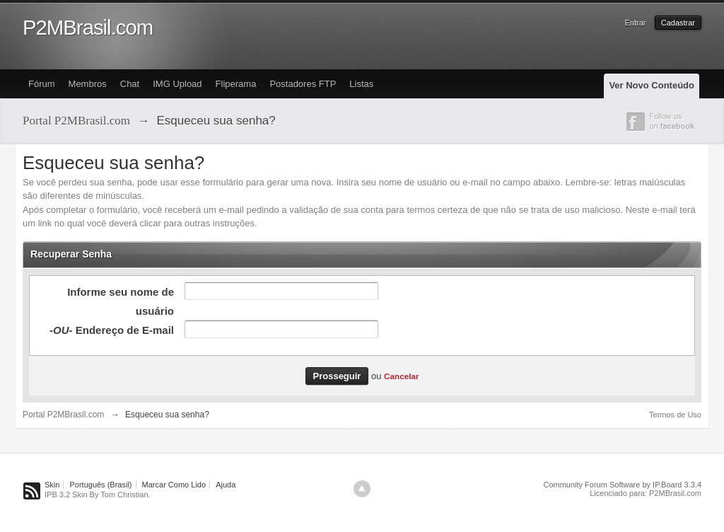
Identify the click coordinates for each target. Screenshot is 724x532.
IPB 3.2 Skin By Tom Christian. (98, 494)
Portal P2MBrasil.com (63, 415)
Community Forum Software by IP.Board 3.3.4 (622, 484)
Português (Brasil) (100, 484)
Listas (361, 84)
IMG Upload (177, 84)
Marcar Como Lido (174, 484)
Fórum (41, 84)
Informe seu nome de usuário (120, 301)
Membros (88, 84)
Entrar (635, 22)
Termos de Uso (675, 414)
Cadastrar (678, 22)
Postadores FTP (302, 84)
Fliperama (236, 84)
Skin (52, 484)
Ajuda (225, 484)
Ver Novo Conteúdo (651, 85)
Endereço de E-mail (111, 330)
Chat (129, 84)
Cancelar (401, 376)
